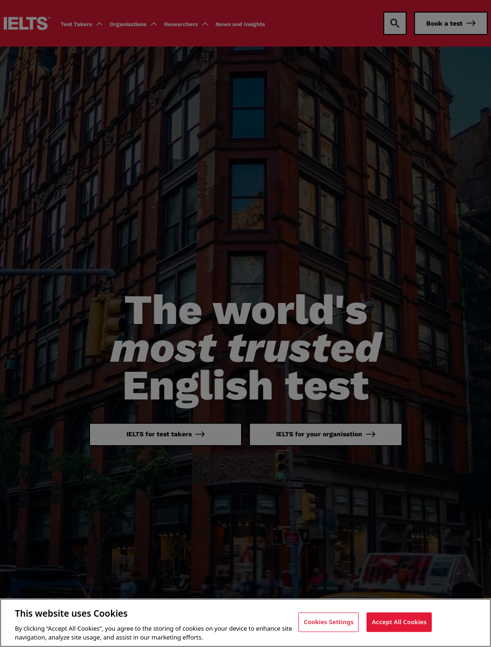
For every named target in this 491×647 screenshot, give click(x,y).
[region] (245, 623)
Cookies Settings (328, 622)
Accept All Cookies (399, 622)
